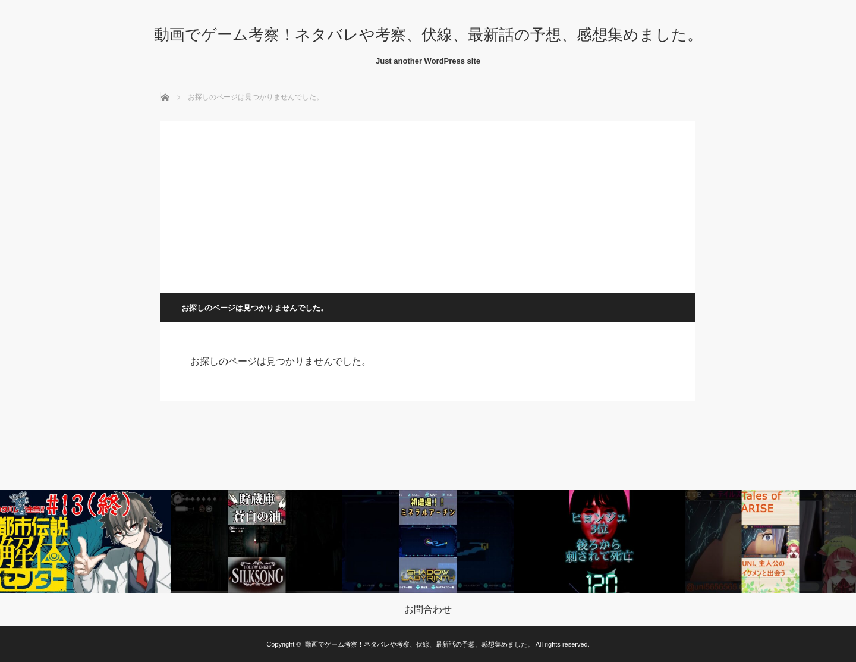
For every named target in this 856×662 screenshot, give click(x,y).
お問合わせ (428, 609)
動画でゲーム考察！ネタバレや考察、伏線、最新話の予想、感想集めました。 (428, 34)
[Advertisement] (428, 204)
